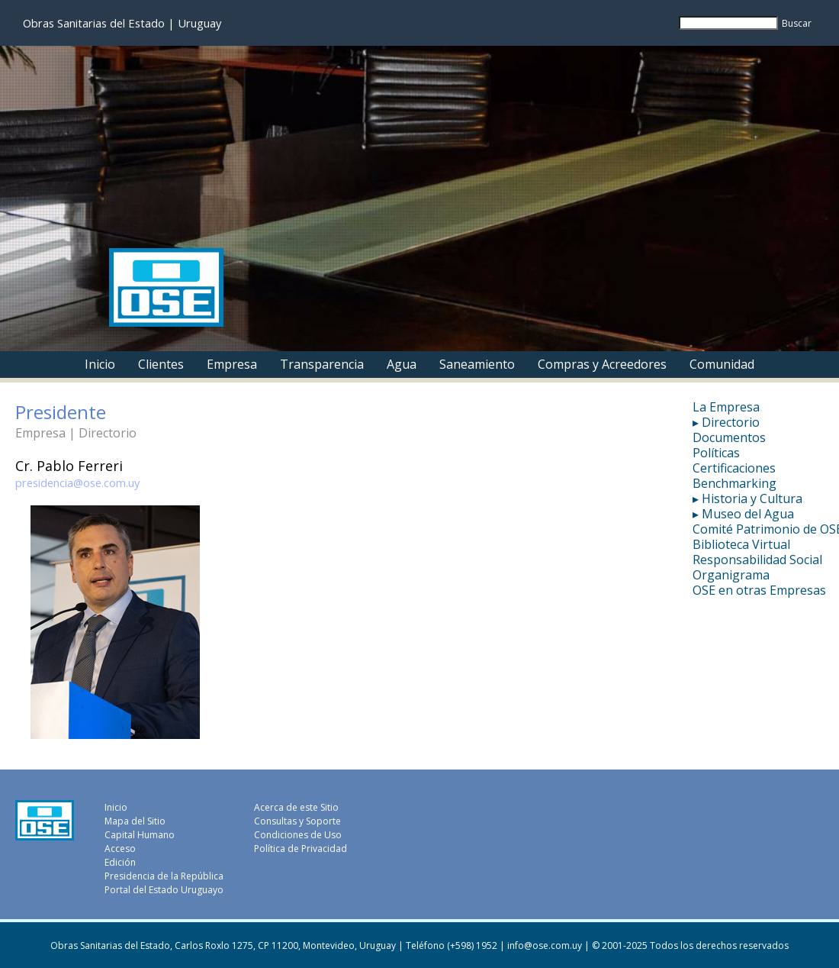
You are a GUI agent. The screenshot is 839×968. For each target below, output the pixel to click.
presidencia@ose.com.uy (77, 482)
